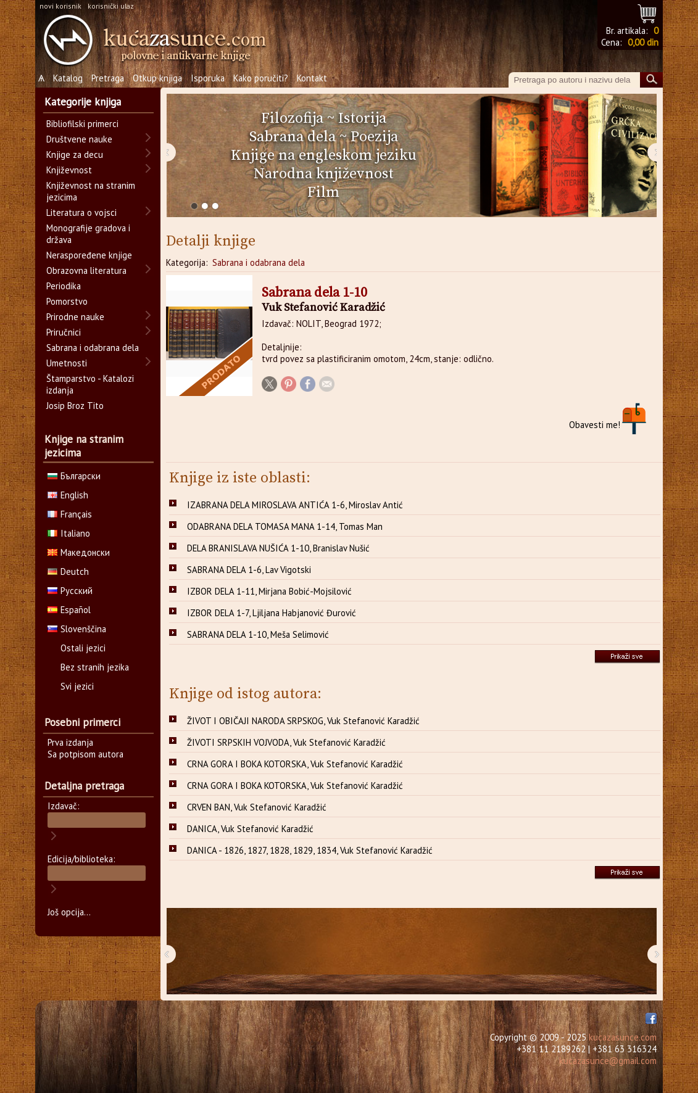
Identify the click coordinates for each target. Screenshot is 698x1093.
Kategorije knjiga (82, 102)
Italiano (69, 533)
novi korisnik (60, 5)
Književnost (69, 170)
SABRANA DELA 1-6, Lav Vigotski (249, 569)
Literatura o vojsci (81, 212)
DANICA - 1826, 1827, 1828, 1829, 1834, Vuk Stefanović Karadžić (310, 850)
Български (74, 476)
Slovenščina (77, 629)
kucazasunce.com (623, 1037)
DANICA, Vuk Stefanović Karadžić (250, 829)
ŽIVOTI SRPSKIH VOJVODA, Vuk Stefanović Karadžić (286, 742)
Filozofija (292, 118)
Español (69, 610)
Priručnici (63, 332)
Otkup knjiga (157, 78)
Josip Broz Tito (75, 405)
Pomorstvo (67, 301)
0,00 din (643, 42)
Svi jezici (77, 686)
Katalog (68, 78)
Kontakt (312, 78)
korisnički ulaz (111, 5)
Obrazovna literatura (86, 270)
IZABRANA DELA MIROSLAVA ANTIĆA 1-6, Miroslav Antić (295, 505)
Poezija (374, 137)
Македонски (79, 552)
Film (323, 192)
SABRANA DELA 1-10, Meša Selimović (258, 634)
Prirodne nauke (75, 317)
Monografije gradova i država (88, 233)
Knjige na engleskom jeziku (324, 155)
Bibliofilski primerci (82, 124)
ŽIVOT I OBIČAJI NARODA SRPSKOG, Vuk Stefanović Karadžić (303, 721)
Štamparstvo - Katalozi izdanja (90, 384)
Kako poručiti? (260, 78)
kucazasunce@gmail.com (608, 1060)
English (68, 495)
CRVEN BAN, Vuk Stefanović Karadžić (256, 807)
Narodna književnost (324, 174)
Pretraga (107, 78)
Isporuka (208, 78)
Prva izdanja (70, 742)
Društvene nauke (79, 139)
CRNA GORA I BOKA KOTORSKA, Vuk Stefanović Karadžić (295, 764)
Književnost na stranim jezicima (90, 191)
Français (70, 514)
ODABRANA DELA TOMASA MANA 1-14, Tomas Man (285, 526)
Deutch (68, 571)
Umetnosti (66, 363)
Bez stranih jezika (94, 667)
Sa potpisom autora (85, 754)
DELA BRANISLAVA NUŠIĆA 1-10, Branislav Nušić (278, 548)
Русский (70, 590)
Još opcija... (69, 912)
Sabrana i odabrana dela (258, 262)
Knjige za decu (74, 154)
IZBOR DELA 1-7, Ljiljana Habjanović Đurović (271, 613)
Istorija (362, 118)
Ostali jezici (83, 648)
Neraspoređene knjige (89, 255)
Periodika (63, 286)
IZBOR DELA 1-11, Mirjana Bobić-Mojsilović (269, 591)
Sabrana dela (292, 137)
